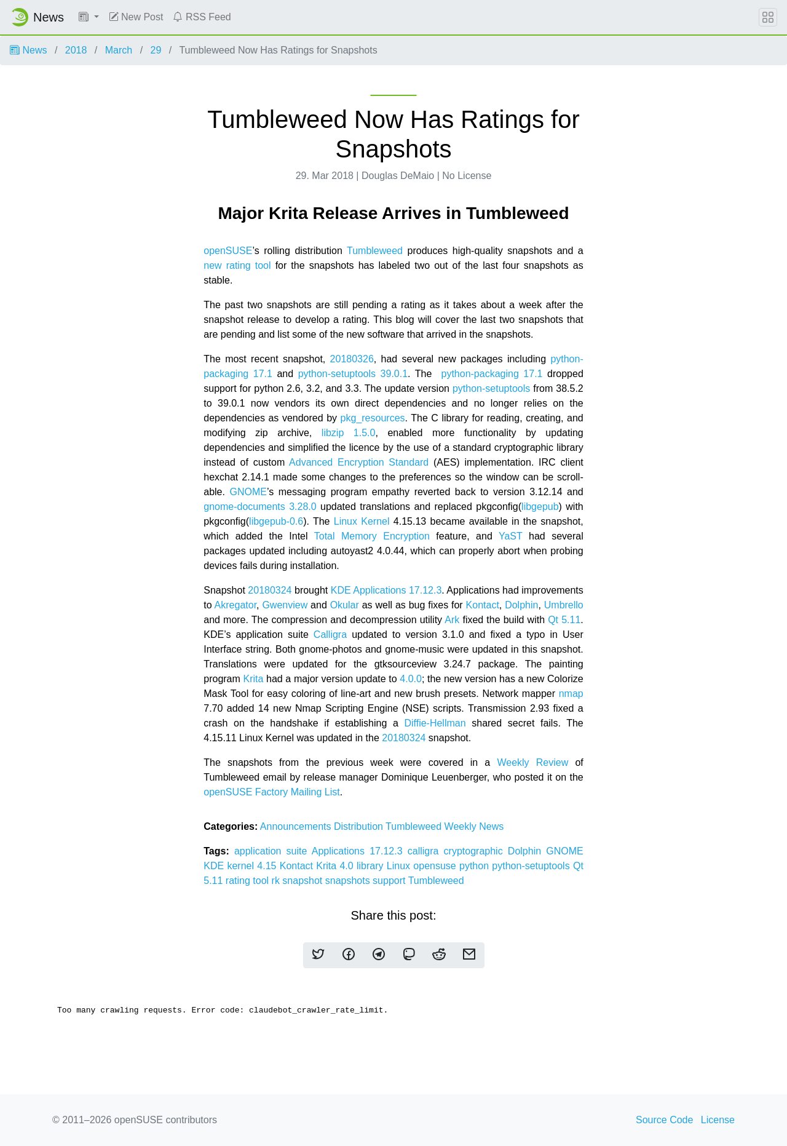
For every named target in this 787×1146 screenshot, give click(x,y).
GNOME (247, 492)
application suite (273, 851)
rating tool (249, 880)
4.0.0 (411, 679)
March (118, 50)
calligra (426, 851)
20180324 (269, 590)
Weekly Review (532, 762)
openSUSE (228, 250)
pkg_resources (373, 418)
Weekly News (474, 826)
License (718, 1120)
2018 (76, 50)
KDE (215, 866)
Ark (452, 620)
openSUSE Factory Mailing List (271, 792)
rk (277, 880)
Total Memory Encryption (372, 536)
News (28, 50)
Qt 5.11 (564, 620)
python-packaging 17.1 (491, 373)
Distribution (360, 826)
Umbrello (563, 605)
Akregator (235, 605)
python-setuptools (491, 388)
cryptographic (476, 851)
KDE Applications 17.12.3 (386, 590)
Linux (400, 866)
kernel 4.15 (253, 866)
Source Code (664, 1120)
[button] (89, 17)
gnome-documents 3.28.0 (260, 506)
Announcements (297, 826)
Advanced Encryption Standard (359, 462)
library (372, 866)
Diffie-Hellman (434, 723)
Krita (253, 679)
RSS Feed (202, 17)
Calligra (330, 634)
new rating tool (237, 265)
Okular (344, 605)
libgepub (540, 506)
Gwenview (284, 605)
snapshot (303, 880)
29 (156, 50)
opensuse (436, 866)
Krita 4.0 (336, 866)
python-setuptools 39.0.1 (353, 373)
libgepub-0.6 (276, 521)
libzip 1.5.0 (349, 433)
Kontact (482, 605)
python (475, 866)
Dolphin (521, 605)
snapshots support (366, 880)
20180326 (352, 359)
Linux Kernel (362, 521)
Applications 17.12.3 (360, 851)
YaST (511, 536)
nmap (571, 693)
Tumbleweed (375, 250)
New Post (136, 17)
